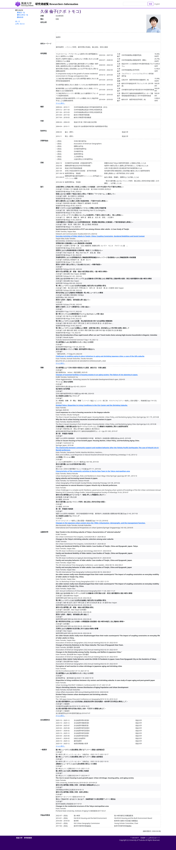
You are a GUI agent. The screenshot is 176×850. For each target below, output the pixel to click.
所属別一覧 (21, 12)
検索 (150, 4)
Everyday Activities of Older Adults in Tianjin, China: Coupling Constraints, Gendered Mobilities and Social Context (100, 236)
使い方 (17, 21)
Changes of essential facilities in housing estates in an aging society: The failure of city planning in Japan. (97, 375)
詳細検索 (20, 17)
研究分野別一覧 (22, 15)
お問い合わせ (20, 24)
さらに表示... (60, 103)
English (157, 4)
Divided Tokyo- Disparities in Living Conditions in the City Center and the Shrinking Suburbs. (92, 405)
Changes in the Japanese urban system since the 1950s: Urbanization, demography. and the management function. (100, 523)
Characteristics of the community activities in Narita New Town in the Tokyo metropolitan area (93, 471)
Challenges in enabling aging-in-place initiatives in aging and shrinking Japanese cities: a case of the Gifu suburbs (100, 356)
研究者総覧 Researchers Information (56, 4)
